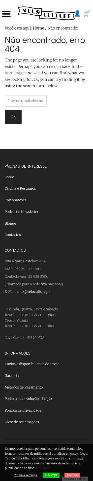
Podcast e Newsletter (22, 212)
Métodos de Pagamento (24, 387)
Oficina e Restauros (20, 188)
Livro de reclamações (22, 422)
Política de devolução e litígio (28, 398)
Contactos (13, 235)
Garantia (12, 375)
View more (42, 468)
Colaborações (16, 200)
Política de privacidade (23, 410)
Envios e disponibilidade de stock (32, 364)
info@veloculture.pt (33, 291)
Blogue (10, 223)
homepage (15, 72)
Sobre (9, 177)
